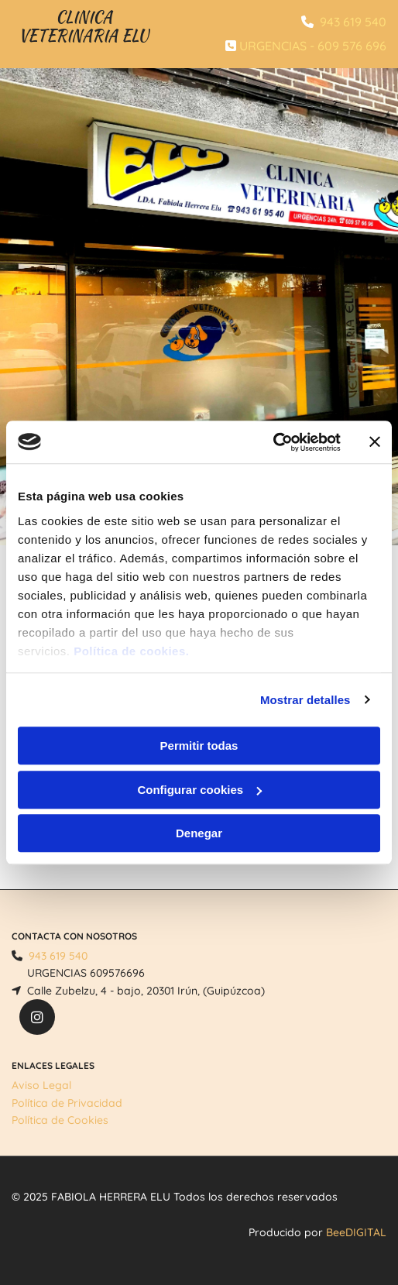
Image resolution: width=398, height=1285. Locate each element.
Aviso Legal (41, 1085)
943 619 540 (353, 21)
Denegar (199, 833)
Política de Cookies (60, 1120)
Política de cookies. (131, 651)
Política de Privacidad (67, 1103)
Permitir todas (199, 745)
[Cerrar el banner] (374, 442)
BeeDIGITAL (356, 1232)
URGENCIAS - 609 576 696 (312, 45)
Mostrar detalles (305, 699)
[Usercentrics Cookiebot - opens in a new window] (273, 442)
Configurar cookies (199, 789)
